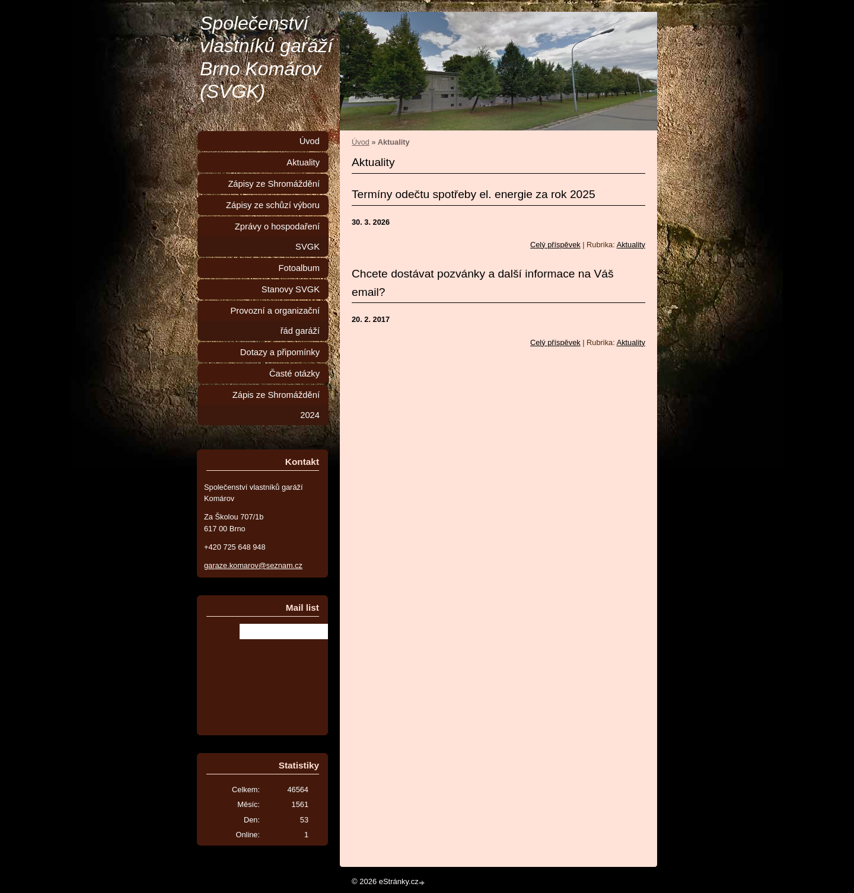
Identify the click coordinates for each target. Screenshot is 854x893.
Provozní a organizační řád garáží (275, 321)
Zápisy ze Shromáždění (274, 184)
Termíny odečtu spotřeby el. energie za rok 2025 (473, 194)
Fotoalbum (299, 268)
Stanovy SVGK (291, 289)
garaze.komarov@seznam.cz (253, 565)
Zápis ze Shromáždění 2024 (276, 405)
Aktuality (631, 244)
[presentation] (296, 671)
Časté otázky (294, 373)
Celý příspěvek (555, 244)
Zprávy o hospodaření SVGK (277, 236)
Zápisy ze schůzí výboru (273, 205)
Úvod (360, 142)
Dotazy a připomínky (280, 352)
